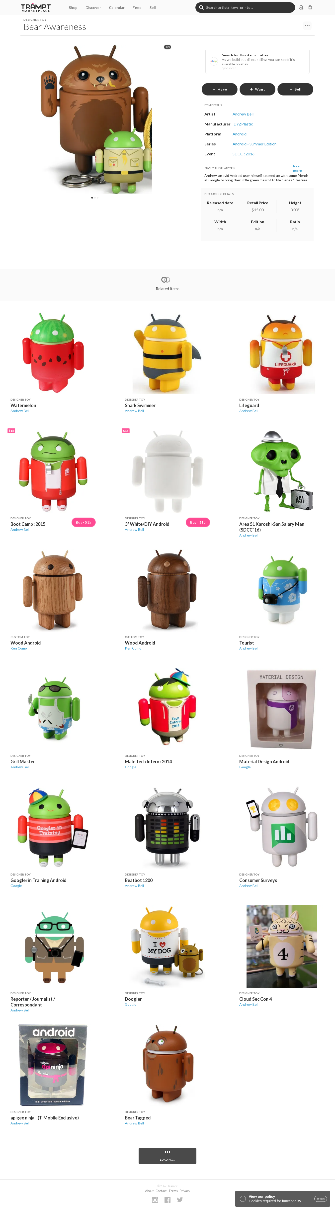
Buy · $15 (83, 522)
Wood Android (25, 643)
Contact (161, 1191)
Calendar (117, 7)
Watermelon (23, 405)
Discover (93, 7)
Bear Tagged (138, 1117)
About (149, 1191)
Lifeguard (249, 405)
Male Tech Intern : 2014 (148, 761)
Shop (73, 7)
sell (295, 89)
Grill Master (22, 761)
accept (321, 1199)
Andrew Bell (19, 411)
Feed (137, 7)
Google (130, 767)
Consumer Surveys (258, 880)
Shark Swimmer (140, 405)
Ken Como (18, 648)
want (257, 89)
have (219, 89)
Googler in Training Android (38, 880)
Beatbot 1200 (139, 880)
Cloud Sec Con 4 (255, 999)
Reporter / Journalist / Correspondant (32, 1001)
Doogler (133, 999)
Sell (153, 7)
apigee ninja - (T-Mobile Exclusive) (44, 1117)
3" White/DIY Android (147, 524)
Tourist (246, 643)
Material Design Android (264, 761)
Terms (173, 1191)
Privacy (185, 1191)
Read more (297, 168)
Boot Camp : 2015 (27, 524)
